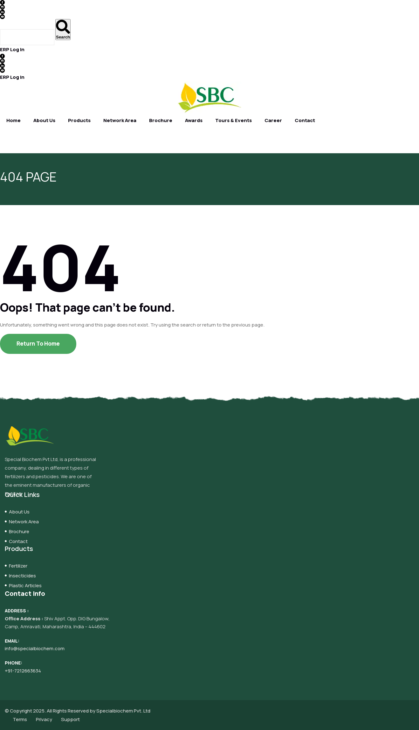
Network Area (119, 120)
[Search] (63, 29)
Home (13, 120)
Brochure (160, 120)
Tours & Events (233, 120)
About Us (44, 120)
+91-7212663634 (23, 670)
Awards (194, 120)
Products (79, 120)
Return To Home (38, 343)
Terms (20, 719)
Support (70, 719)
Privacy (44, 719)
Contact (305, 120)
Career (273, 120)
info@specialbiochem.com (35, 648)
